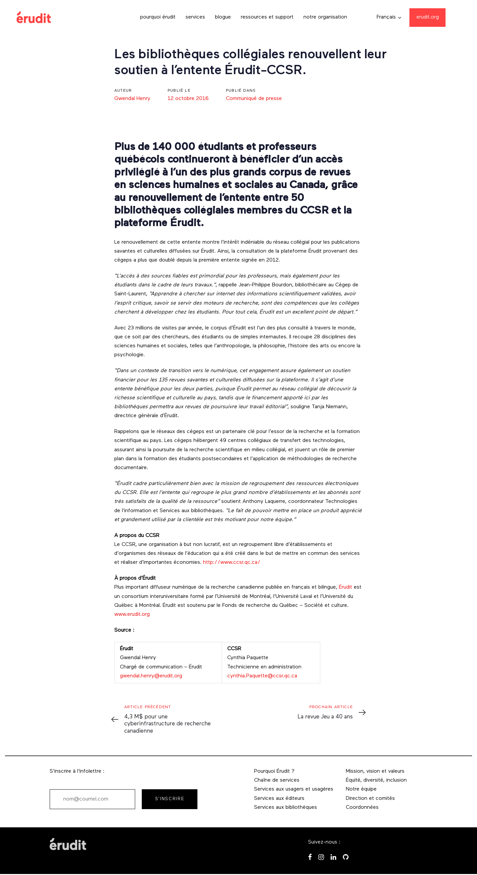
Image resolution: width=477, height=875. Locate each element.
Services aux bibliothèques (285, 807)
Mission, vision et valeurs (375, 771)
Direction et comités (370, 798)
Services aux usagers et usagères (293, 789)
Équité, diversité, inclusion (376, 780)
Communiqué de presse (254, 98)
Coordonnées (362, 807)
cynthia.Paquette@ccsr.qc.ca (262, 676)
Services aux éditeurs (279, 798)
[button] (389, 17)
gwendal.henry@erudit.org (151, 676)
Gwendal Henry (132, 98)
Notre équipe (361, 789)
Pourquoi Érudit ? (274, 771)
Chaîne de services (276, 780)
